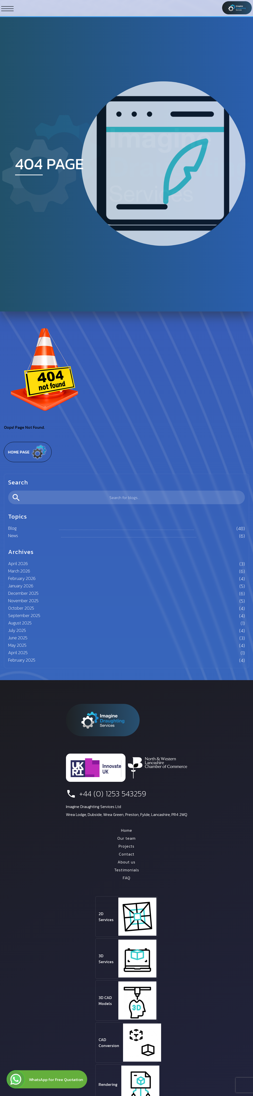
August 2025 (20, 622)
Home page (27, 452)
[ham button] (7, 8)
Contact (126, 854)
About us (126, 862)
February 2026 (22, 578)
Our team (126, 838)
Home (126, 830)
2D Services (106, 917)
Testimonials (126, 870)
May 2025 (17, 645)
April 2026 (18, 563)
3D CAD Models (105, 1000)
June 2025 (17, 637)
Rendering (108, 1084)
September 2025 (24, 615)
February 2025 (21, 660)
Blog (12, 528)
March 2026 (19, 571)
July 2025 (17, 630)
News (13, 535)
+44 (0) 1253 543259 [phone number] (106, 794)
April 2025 (18, 652)
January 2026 (20, 585)
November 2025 (23, 600)
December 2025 (23, 593)
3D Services (106, 959)
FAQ (126, 878)
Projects (126, 846)
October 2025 (21, 608)
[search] (126, 497)
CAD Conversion (109, 1042)
